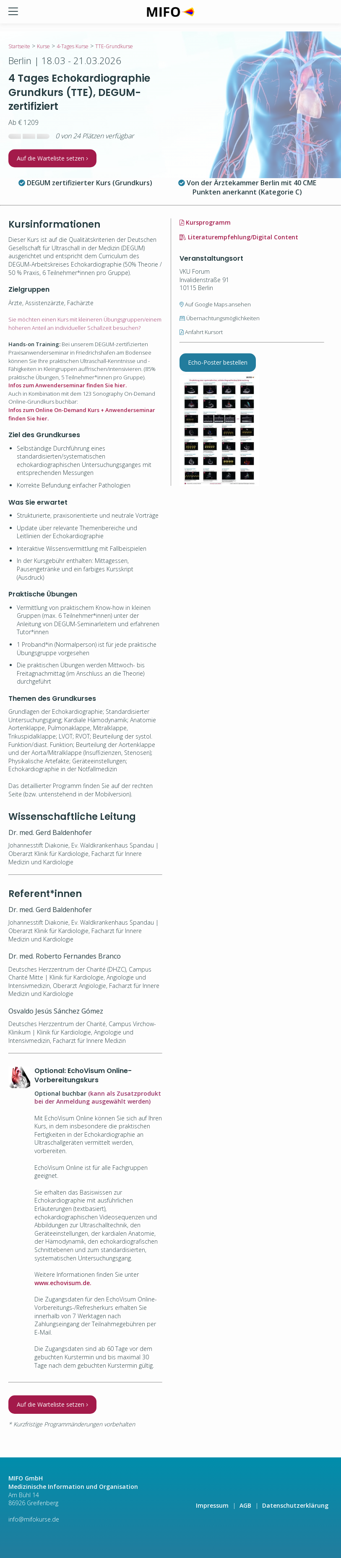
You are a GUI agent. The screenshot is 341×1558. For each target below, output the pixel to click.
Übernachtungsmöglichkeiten (220, 318)
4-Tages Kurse (73, 46)
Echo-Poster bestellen (217, 362)
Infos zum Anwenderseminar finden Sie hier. (67, 385)
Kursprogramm (205, 222)
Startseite (19, 46)
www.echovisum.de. (62, 1283)
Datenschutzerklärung (295, 1505)
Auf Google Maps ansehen (215, 304)
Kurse (43, 46)
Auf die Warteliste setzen (52, 158)
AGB (245, 1505)
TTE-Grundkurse (114, 46)
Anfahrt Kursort (201, 332)
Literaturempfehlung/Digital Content (239, 237)
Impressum (212, 1505)
